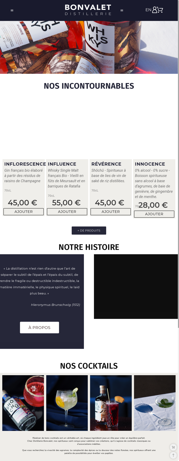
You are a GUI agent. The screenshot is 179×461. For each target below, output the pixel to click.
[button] (35, 10)
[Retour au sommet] (173, 455)
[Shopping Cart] (173, 447)
